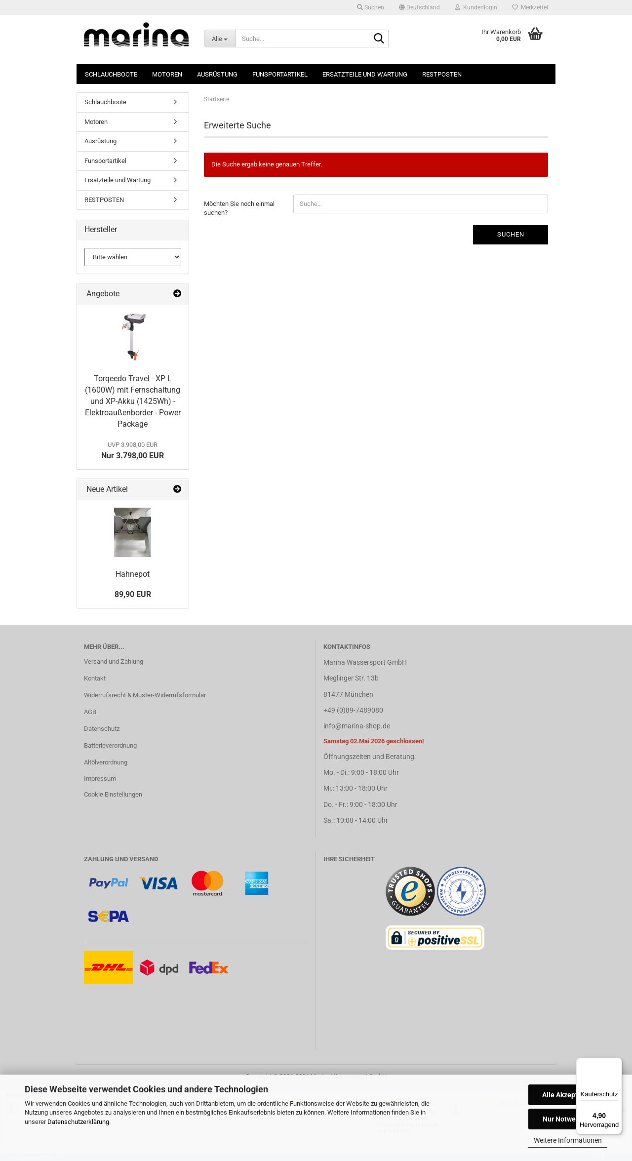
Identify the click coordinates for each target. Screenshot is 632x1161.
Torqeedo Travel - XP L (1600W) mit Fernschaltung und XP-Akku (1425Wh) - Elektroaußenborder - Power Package (133, 401)
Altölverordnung (105, 762)
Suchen (510, 234)
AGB (90, 712)
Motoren (167, 74)
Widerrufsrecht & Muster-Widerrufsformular (145, 695)
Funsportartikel (280, 74)
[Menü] (616, 1064)
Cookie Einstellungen (113, 794)
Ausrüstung (217, 74)
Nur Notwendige (568, 1119)
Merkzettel (530, 7)
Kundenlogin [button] (476, 7)
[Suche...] (220, 38)
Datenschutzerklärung (78, 1121)
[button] (419, 7)
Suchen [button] (370, 7)
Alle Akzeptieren (568, 1095)
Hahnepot (133, 574)
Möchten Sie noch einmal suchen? (239, 208)
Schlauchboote (111, 74)
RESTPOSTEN (442, 74)
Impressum (100, 778)
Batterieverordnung (110, 745)
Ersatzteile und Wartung (364, 74)
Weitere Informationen (568, 1140)
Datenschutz (101, 728)
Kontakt (95, 678)
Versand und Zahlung (113, 661)
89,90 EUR (133, 594)
